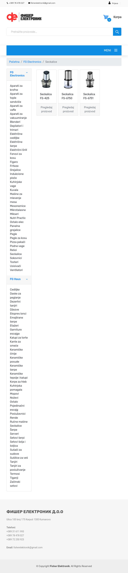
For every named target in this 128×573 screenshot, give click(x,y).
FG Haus (15, 279)
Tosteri (14, 262)
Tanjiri (13, 461)
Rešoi (13, 250)
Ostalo (14, 401)
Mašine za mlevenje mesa (16, 198)
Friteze (14, 166)
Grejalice (15, 170)
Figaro (14, 162)
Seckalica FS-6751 (89, 96)
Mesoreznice (18, 206)
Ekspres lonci (18, 313)
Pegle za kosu (18, 238)
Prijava (115, 3)
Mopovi (14, 393)
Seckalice (16, 254)
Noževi (14, 397)
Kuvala (14, 190)
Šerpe (13, 429)
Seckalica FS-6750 (67, 96)
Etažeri (14, 325)
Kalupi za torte (19, 337)
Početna (14, 61)
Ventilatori (16, 270)
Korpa (118, 17)
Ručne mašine (19, 421)
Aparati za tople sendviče (16, 97)
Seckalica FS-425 (46, 96)
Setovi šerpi (17, 437)
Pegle (13, 234)
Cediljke (15, 289)
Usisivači (15, 266)
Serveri (14, 433)
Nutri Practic (18, 218)
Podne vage (17, 246)
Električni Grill (18, 150)
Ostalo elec (17, 222)
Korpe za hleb (18, 381)
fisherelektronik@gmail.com (41, 3)
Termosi (15, 473)
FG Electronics (32, 61)
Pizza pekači (17, 242)
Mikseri (14, 214)
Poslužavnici (18, 413)
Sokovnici (16, 258)
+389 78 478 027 (15, 3)
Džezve (14, 309)
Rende (14, 417)
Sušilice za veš (19, 457)
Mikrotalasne (18, 210)
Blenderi (15, 121)
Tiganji (14, 477)
